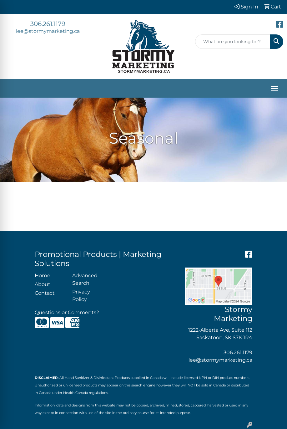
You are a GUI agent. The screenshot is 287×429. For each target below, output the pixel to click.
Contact (45, 293)
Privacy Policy (81, 295)
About (42, 284)
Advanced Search (85, 279)
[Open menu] (274, 88)
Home (42, 275)
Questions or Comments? (67, 312)
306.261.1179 (47, 24)
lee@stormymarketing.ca (48, 31)
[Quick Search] (232, 41)
